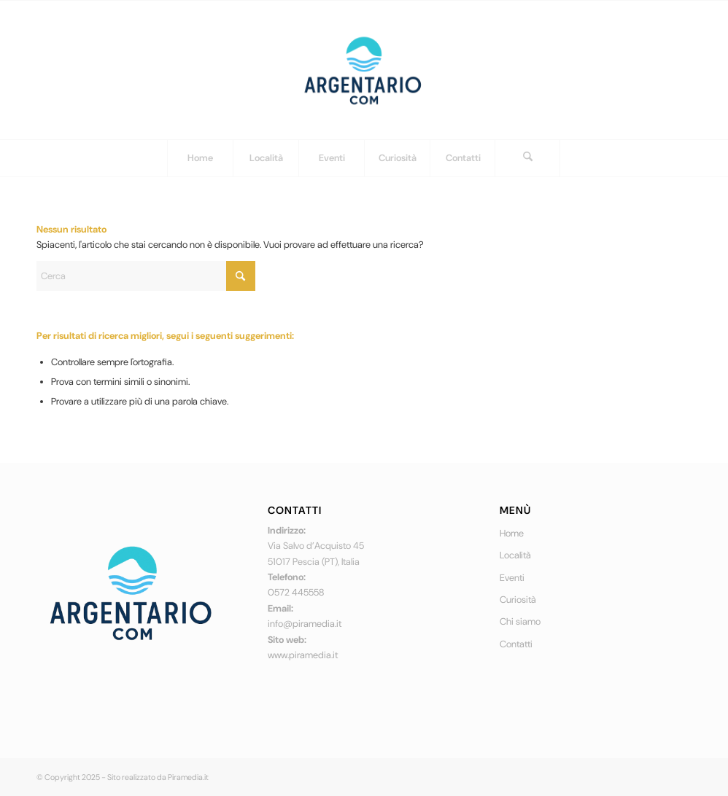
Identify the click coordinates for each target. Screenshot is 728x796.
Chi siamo (520, 621)
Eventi (512, 577)
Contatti (516, 644)
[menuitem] (200, 158)
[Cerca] (527, 158)
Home (512, 533)
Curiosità (518, 599)
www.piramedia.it (303, 655)
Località (515, 555)
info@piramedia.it (304, 623)
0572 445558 (296, 592)
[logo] (364, 70)
